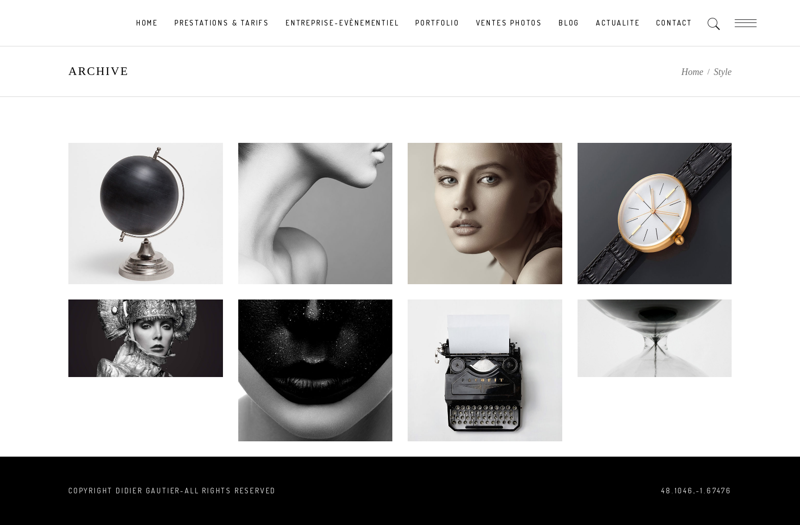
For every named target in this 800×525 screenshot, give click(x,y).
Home (693, 72)
